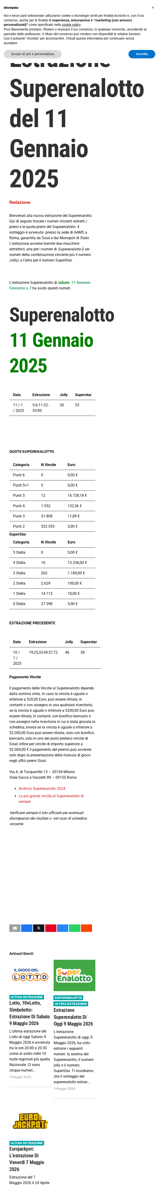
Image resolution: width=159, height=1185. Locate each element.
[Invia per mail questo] (15, 928)
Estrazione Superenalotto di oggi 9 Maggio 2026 (73, 1017)
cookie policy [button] (71, 24)
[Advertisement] (52, 883)
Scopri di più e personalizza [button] (32, 54)
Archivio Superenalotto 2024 (42, 788)
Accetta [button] (142, 54)
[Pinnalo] (50, 928)
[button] (153, 7)
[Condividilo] (26, 928)
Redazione (19, 202)
